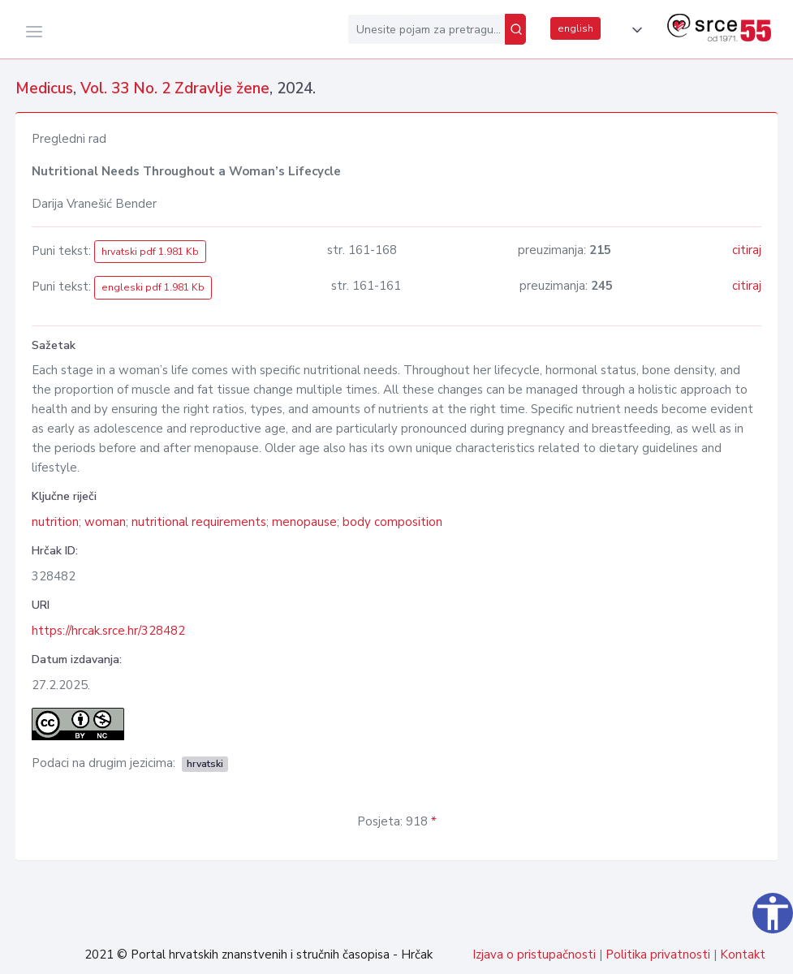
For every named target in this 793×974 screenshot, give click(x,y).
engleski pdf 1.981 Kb (153, 287)
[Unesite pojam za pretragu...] (426, 29)
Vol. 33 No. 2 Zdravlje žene (174, 88)
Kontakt (742, 954)
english (575, 28)
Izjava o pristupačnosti (534, 954)
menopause (304, 522)
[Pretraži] (515, 29)
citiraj (746, 250)
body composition (392, 522)
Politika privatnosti (658, 954)
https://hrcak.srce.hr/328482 (108, 631)
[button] (634, 30)
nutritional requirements (198, 522)
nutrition (55, 522)
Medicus (44, 88)
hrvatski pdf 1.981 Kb (150, 251)
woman (105, 522)
